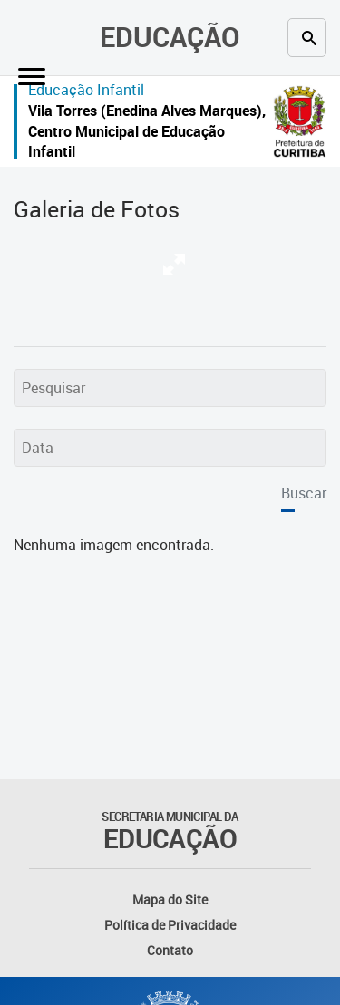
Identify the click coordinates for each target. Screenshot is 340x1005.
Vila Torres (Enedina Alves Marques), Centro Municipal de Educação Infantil (147, 131)
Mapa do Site (170, 899)
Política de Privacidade (170, 924)
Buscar (303, 493)
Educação (170, 36)
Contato (170, 950)
